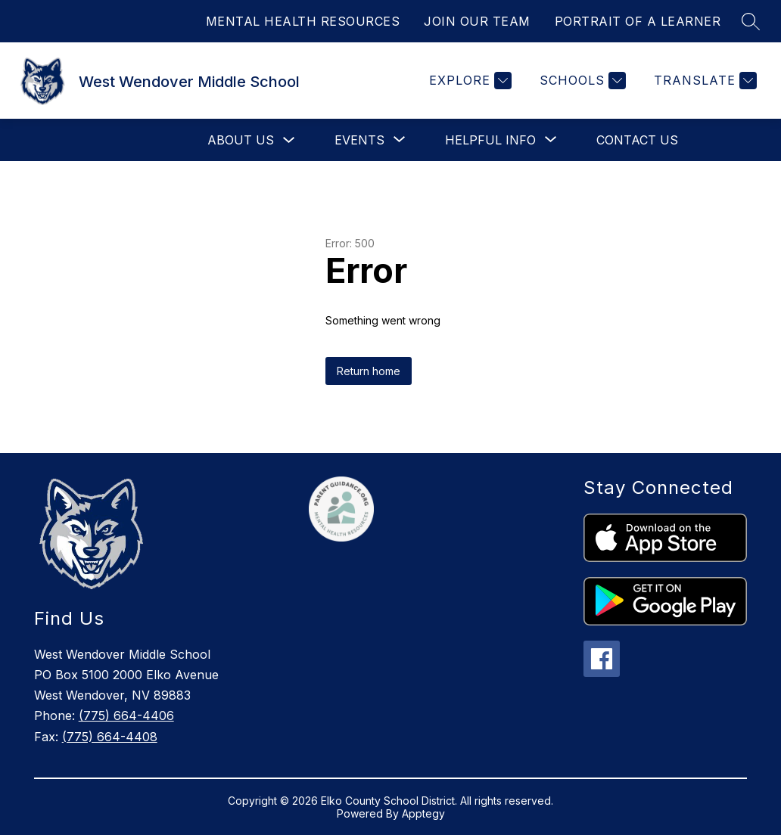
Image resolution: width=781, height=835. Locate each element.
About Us (240, 139)
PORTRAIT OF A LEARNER (638, 21)
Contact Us (637, 139)
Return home (368, 371)
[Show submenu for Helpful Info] (490, 140)
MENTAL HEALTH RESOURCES (303, 21)
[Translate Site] (703, 80)
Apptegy (423, 813)
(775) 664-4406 (126, 715)
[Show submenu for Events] (359, 140)
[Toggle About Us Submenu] (289, 140)
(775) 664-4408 (109, 736)
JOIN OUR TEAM (477, 21)
